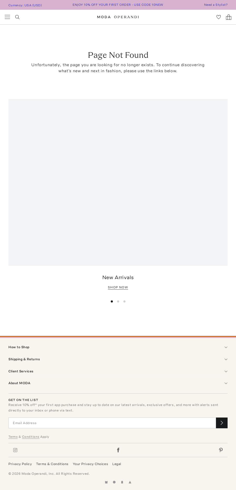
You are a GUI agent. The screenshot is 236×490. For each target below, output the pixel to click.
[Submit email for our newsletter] (222, 423)
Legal (116, 464)
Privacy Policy (20, 464)
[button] (112, 301)
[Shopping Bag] (228, 17)
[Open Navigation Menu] (7, 17)
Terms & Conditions (52, 464)
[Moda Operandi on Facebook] (118, 450)
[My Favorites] (218, 17)
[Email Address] (112, 423)
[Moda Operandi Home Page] (118, 17)
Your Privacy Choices (90, 464)
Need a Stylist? (216, 5)
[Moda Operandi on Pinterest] (220, 450)
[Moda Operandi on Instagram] (15, 450)
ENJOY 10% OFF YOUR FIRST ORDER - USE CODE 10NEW (118, 5)
